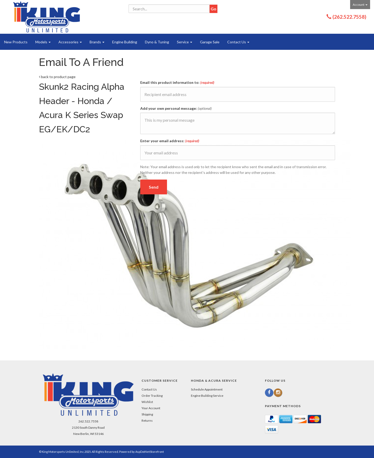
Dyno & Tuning (157, 42)
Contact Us (238, 42)
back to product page (57, 76)
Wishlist (147, 402)
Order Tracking (152, 396)
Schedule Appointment (207, 389)
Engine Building (124, 42)
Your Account (151, 408)
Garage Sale (209, 42)
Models (43, 42)
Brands (97, 42)
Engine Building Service (207, 396)
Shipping (147, 414)
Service (184, 42)
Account (360, 4)
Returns (147, 420)
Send (153, 186)
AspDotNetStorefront (149, 451)
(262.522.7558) (349, 17)
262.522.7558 (88, 421)
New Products (16, 42)
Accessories (70, 42)
